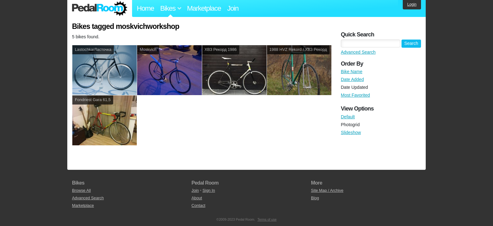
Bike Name (351, 71)
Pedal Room (99, 8)
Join (233, 8)
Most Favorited (355, 95)
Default (348, 116)
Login (411, 4)
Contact (198, 205)
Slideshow (351, 132)
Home (145, 8)
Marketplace (204, 8)
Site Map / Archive (327, 190)
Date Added (352, 79)
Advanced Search (358, 52)
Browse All (81, 190)
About (196, 198)
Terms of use (267, 219)
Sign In (208, 190)
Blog (315, 198)
